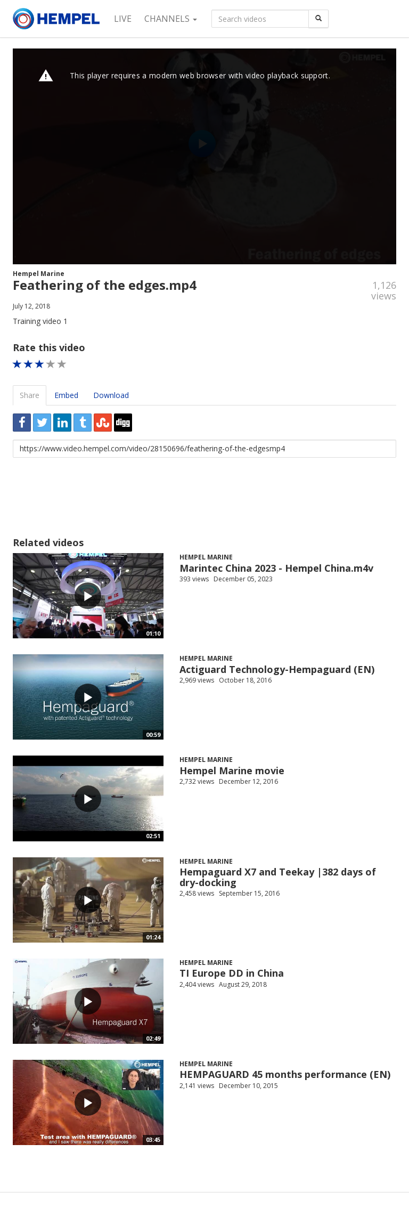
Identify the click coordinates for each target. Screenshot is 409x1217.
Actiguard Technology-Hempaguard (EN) (276, 669)
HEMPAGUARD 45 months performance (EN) (284, 1074)
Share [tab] (29, 395)
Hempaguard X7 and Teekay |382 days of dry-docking (277, 877)
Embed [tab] (66, 395)
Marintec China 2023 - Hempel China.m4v (276, 568)
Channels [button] (170, 19)
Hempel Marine (38, 273)
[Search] (318, 19)
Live (123, 19)
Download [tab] (111, 395)
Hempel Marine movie (231, 770)
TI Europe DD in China (231, 973)
